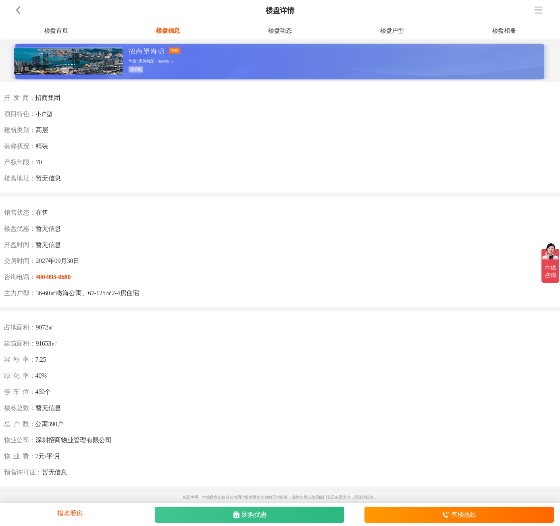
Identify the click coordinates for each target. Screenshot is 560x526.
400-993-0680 (53, 276)
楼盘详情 (280, 10)
